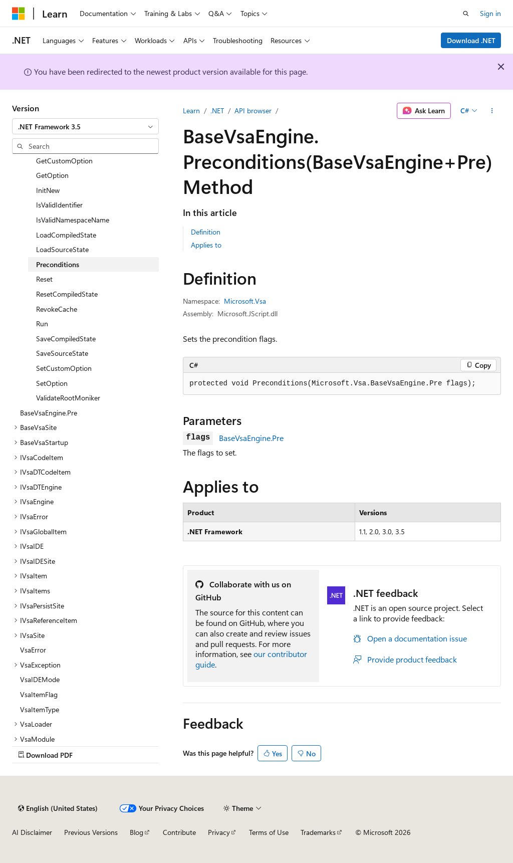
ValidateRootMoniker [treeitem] (68, 397)
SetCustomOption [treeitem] (64, 368)
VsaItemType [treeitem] (39, 709)
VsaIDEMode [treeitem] (40, 679)
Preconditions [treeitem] (57, 264)
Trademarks (318, 832)
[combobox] (85, 126)
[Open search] (466, 14)
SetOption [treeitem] (52, 383)
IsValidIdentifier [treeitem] (59, 204)
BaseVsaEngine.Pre (251, 438)
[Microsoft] (18, 13)
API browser (253, 110)
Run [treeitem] (42, 323)
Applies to (206, 245)
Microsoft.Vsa (245, 301)
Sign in (490, 13)
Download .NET (471, 40)
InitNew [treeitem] (48, 190)
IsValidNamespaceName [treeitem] (72, 220)
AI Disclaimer (32, 832)
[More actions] (492, 111)
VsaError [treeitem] (33, 650)
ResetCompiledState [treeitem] (67, 294)
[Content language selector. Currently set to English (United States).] (58, 808)
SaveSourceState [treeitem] (62, 353)
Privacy (219, 832)
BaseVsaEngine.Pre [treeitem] (48, 412)
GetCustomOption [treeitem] (64, 160)
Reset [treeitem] (44, 279)
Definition (205, 232)
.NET (217, 110)
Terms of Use (269, 832)
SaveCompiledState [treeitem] (66, 338)
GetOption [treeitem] (52, 175)
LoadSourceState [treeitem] (62, 249)
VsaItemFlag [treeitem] (39, 694)
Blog (136, 832)
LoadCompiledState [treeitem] (66, 235)
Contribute (179, 832)
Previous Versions (91, 832)
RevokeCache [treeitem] (56, 309)
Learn (191, 110)
